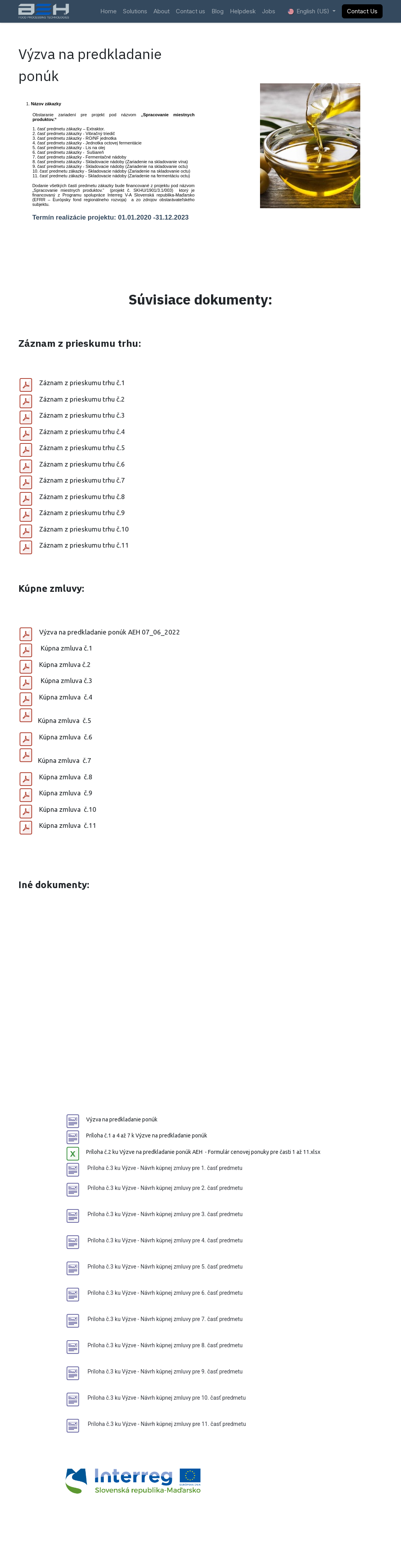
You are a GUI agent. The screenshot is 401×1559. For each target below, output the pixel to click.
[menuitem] (108, 11)
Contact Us (362, 11)
